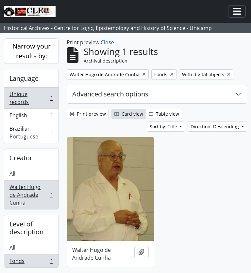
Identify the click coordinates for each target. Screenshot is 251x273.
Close (107, 42)
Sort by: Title (164, 126)
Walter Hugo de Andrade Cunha (31, 194)
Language (24, 78)
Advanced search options (110, 94)
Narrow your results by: (31, 51)
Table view (164, 114)
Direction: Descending (215, 126)
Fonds (31, 262)
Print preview (88, 114)
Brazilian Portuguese (31, 132)
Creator (20, 157)
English (31, 116)
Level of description (26, 228)
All (12, 173)
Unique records (31, 98)
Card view (128, 114)
